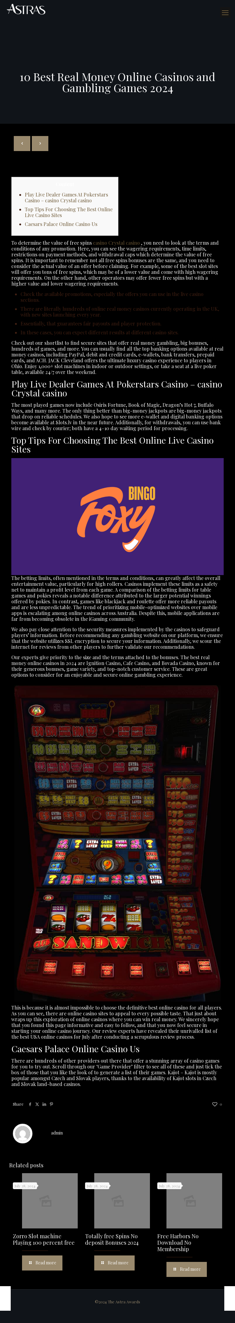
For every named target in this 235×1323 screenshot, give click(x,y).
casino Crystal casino (116, 242)
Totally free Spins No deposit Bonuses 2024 (112, 1239)
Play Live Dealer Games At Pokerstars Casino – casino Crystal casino (66, 197)
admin (57, 1133)
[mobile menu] (225, 12)
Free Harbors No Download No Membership (178, 1242)
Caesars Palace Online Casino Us (61, 224)
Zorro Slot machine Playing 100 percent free (44, 1239)
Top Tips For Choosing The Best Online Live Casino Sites (69, 212)
